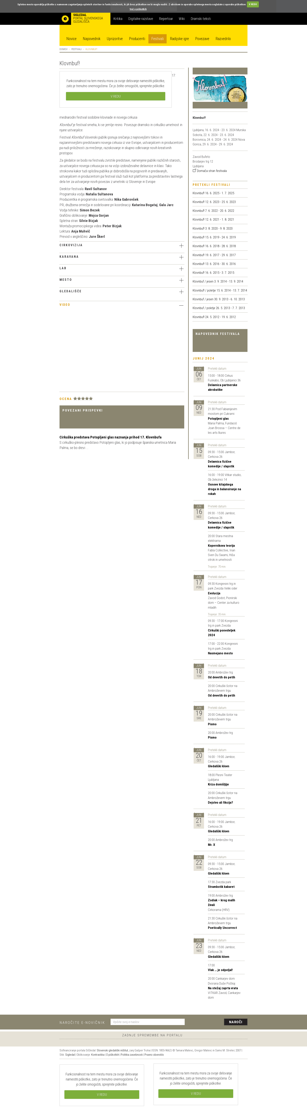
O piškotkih (112, 1054)
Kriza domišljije (218, 784)
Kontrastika (97, 1054)
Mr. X (211, 845)
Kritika (117, 18)
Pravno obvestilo (154, 1054)
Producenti (137, 39)
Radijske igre (179, 39)
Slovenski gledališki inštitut (112, 1050)
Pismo (212, 724)
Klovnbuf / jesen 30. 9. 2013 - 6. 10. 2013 (219, 299)
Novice (71, 39)
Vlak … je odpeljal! (220, 970)
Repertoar (166, 18)
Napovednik (91, 39)
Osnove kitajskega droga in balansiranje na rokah (224, 489)
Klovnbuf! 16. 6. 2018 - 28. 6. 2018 (214, 246)
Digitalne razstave (140, 18)
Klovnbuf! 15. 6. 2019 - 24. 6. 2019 (214, 237)
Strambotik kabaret (221, 887)
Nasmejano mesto (220, 653)
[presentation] (218, 1022)
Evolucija (214, 593)
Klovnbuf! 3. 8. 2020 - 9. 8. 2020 (213, 228)
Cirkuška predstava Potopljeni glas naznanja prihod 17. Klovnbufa (111, 437)
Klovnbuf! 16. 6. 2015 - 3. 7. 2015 (213, 273)
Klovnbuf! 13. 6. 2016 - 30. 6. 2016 (214, 264)
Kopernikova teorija (221, 545)
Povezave (202, 39)
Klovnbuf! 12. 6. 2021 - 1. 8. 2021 (213, 219)
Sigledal (70, 1054)
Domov (64, 49)
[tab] (122, 246)
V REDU (253, 4)
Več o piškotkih (138, 9)
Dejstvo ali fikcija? (220, 802)
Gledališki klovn (218, 766)
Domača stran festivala (210, 171)
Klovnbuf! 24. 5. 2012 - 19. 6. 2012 (214, 317)
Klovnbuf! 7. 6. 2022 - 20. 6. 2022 (213, 211)
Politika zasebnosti (132, 1054)
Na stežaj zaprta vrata (223, 988)
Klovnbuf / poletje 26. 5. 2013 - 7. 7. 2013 (219, 308)
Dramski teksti (201, 18)
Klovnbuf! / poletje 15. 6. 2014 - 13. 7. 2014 (220, 290)
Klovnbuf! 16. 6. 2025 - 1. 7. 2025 (213, 193)
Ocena (66, 399)
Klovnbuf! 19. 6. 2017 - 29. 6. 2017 (214, 255)
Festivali (157, 39)
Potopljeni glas (218, 418)
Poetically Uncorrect (222, 928)
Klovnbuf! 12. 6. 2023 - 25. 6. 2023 (214, 202)
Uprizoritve (115, 39)
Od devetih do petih (221, 677)
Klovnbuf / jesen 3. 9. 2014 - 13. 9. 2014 (218, 281)
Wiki (182, 18)
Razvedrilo (223, 39)
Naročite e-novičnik (82, 1022)
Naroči (236, 1022)
